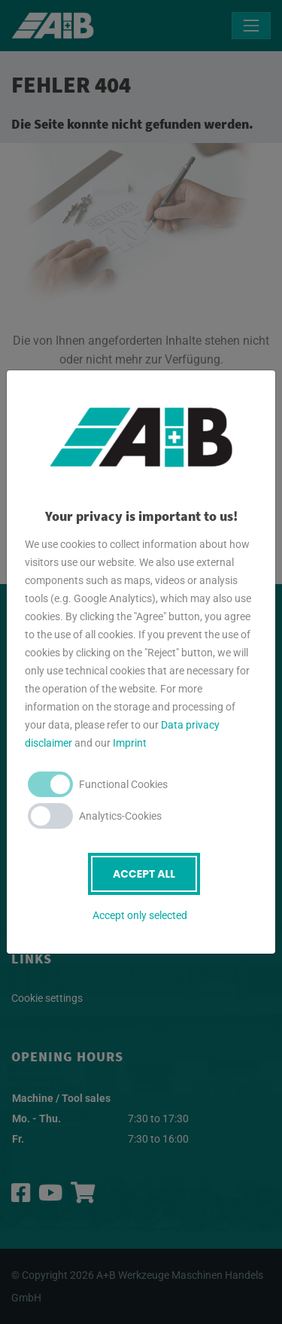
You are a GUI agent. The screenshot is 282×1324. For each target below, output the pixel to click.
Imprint (130, 743)
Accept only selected (139, 915)
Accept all (144, 873)
